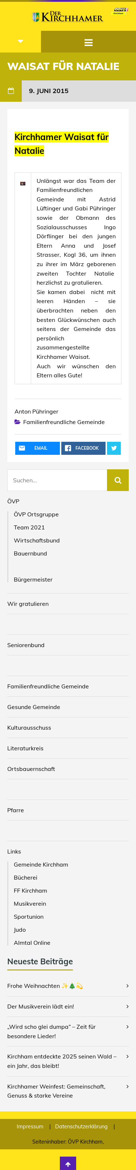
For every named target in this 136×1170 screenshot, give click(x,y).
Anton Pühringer (36, 411)
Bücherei (25, 877)
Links (14, 851)
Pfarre (15, 810)
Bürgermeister (33, 579)
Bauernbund (30, 553)
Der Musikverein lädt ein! (40, 1006)
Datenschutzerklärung (82, 1126)
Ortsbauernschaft (31, 769)
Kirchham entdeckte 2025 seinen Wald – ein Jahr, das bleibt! (61, 1061)
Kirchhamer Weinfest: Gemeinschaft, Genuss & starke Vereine (56, 1091)
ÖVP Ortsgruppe (36, 514)
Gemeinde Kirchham (41, 864)
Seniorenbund (26, 645)
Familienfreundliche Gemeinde (64, 421)
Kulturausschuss (29, 727)
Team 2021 (29, 527)
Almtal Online (32, 942)
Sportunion (29, 916)
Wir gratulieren (28, 604)
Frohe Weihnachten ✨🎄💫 (45, 985)
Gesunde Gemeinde (33, 707)
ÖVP (13, 501)
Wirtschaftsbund (37, 540)
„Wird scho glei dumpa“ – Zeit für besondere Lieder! (51, 1031)
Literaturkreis (25, 748)
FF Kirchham (30, 890)
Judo (20, 929)
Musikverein (30, 903)
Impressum (31, 1126)
